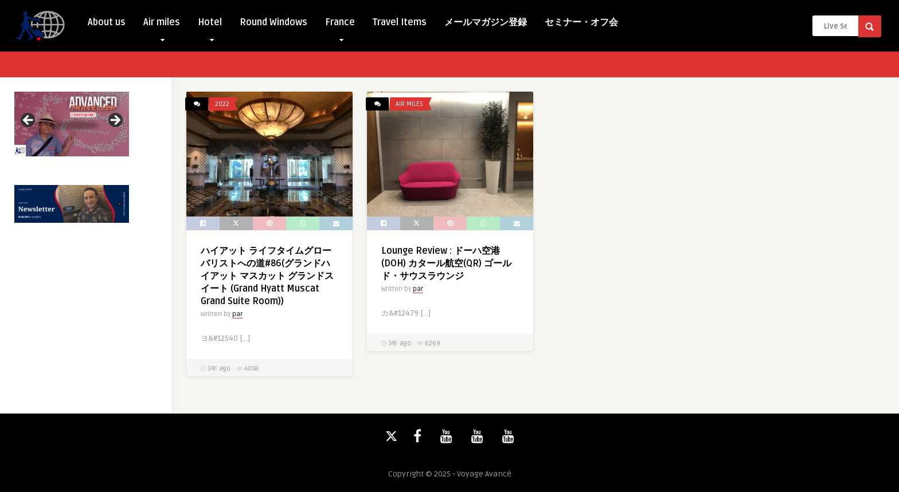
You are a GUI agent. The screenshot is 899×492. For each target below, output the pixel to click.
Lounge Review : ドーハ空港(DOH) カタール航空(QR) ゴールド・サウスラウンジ (446, 263)
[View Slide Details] (71, 124)
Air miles (161, 25)
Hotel (210, 25)
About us (107, 22)
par (237, 314)
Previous (28, 120)
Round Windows (273, 22)
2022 (222, 104)
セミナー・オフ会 (581, 22)
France (340, 25)
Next (114, 120)
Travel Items (400, 22)
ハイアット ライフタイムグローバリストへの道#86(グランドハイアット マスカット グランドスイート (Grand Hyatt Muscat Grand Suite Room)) (267, 276)
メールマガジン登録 (485, 22)
